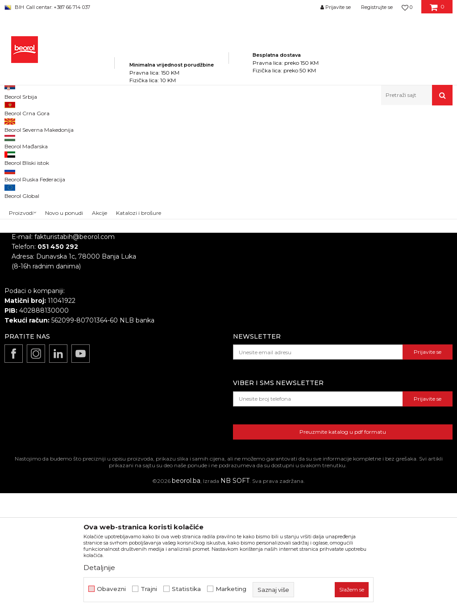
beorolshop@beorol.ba (71, 302)
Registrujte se (377, 7)
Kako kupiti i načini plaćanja (370, 299)
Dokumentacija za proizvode (239, 311)
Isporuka (341, 311)
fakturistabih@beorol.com (74, 356)
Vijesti (204, 286)
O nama (207, 261)
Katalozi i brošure (221, 299)
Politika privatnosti (356, 261)
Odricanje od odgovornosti (369, 274)
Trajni (149, 589)
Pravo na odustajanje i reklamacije (380, 324)
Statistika (186, 589)
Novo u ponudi (64, 97)
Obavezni (111, 589)
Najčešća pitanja (353, 336)
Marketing (231, 589)
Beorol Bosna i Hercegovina (39, 124)
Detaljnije (99, 567)
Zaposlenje (212, 274)
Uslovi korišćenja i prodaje (367, 286)
